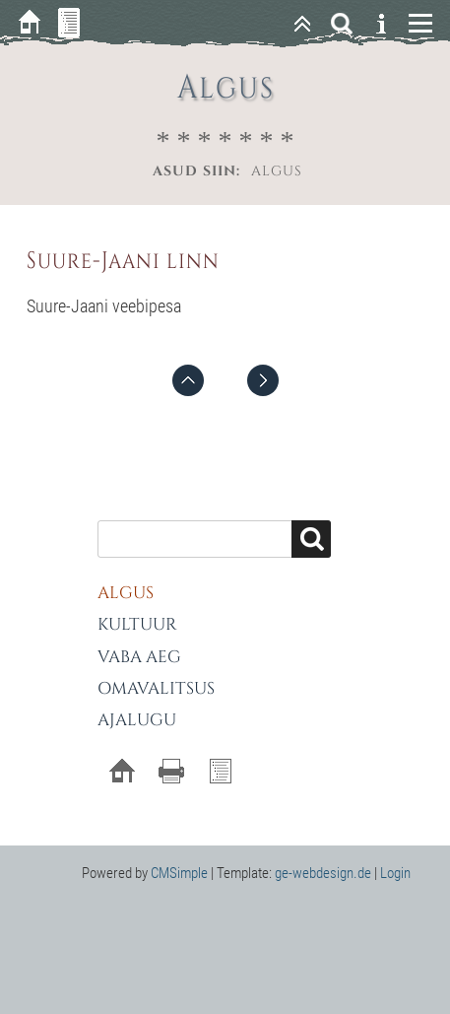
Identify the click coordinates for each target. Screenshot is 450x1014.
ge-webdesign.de (323, 873)
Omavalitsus (156, 688)
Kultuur (137, 624)
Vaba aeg (139, 656)
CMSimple (179, 873)
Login (395, 873)
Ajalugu (136, 720)
